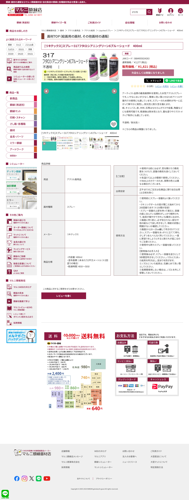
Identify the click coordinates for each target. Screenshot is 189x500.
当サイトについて (83, 478)
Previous (46, 94)
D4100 (20, 53)
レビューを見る (160, 89)
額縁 (10, 44)
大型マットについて (160, 461)
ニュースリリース (130, 461)
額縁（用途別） (23, 22)
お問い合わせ (165, 22)
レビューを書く (176, 89)
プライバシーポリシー (104, 478)
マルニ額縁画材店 (49, 30)
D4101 (30, 53)
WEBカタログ (100, 451)
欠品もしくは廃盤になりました (148, 76)
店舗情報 (65, 451)
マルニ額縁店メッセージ (72, 456)
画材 (63, 30)
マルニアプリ (100, 456)
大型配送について (159, 456)
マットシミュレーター (104, 466)
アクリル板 (29, 44)
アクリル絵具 (92, 30)
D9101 (21, 49)
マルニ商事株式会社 (71, 461)
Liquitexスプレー (109, 30)
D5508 (10, 53)
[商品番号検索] (149, 12)
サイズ (18, 44)
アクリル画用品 (76, 30)
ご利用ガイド (94, 22)
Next (114, 94)
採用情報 (65, 466)
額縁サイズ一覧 (59, 22)
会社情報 (130, 22)
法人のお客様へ (130, 456)
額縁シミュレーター (103, 461)
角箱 (30, 49)
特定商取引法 (157, 466)
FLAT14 (11, 49)
